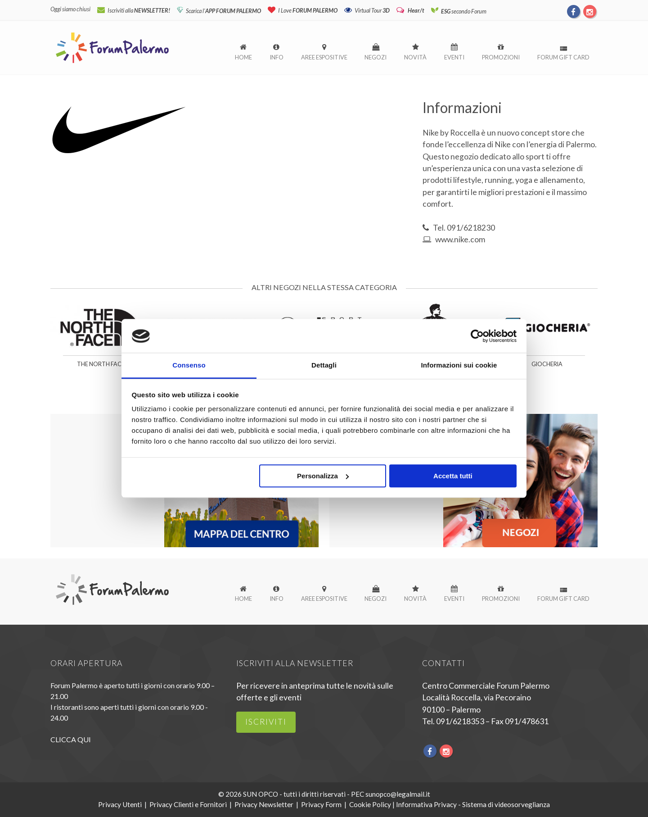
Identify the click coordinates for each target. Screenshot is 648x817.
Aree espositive (324, 57)
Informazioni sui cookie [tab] (459, 365)
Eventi (454, 57)
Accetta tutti (452, 476)
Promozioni (501, 57)
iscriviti (266, 721)
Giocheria (546, 364)
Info (277, 57)
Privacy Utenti (120, 804)
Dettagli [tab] (324, 365)
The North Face (101, 364)
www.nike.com (460, 239)
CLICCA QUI (70, 739)
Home (243, 57)
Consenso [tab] (188, 365)
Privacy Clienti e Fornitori (188, 804)
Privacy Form (321, 804)
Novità (415, 57)
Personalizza (323, 476)
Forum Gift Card (563, 57)
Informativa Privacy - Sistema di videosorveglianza (473, 804)
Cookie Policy (370, 804)
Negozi (375, 57)
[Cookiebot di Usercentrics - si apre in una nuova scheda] (477, 336)
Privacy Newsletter (263, 804)
